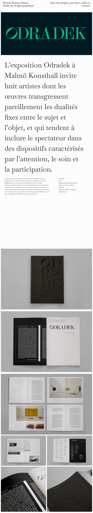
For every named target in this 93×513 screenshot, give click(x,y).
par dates (75, 2)
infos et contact (86, 4)
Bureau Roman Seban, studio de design (18, 4)
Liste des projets (59, 2)
